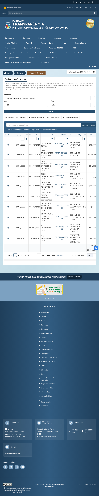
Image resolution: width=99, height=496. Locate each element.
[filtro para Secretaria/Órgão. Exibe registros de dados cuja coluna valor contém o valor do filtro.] (76, 138)
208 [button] (48, 255)
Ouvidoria (44, 406)
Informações (45, 392)
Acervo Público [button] (52, 57)
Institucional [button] (10, 38)
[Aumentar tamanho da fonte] (84, 2)
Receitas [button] (43, 38)
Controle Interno (46, 349)
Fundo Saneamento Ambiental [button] (47, 53)
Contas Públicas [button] (12, 43)
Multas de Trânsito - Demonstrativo (48, 401)
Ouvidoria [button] (44, 62)
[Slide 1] (48, 297)
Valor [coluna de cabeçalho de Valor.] (91, 135)
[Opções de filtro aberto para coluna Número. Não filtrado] (37, 135)
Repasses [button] (74, 38)
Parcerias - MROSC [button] (57, 48)
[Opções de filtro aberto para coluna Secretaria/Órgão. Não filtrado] (85, 135)
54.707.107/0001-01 (61, 185)
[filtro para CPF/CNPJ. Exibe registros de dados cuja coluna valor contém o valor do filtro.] (59, 138)
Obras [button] (64, 43)
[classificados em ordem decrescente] (39, 135)
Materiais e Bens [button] (47, 43)
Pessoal (43, 337)
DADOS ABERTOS (74, 277)
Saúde (43, 374)
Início (7, 73)
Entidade (7, 94)
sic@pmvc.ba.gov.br (12, 453)
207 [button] (43, 255)
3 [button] (21, 255)
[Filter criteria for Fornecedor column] (52, 138)
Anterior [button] (9, 255)
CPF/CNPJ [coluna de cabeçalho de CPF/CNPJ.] (61, 135)
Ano (5, 101)
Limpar (93, 125)
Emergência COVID (48, 388)
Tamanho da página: (78, 255)
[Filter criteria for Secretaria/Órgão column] (84, 138)
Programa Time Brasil (48, 384)
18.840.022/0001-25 (62, 206)
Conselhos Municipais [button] (33, 48)
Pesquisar (85, 125)
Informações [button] (34, 57)
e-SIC (43, 366)
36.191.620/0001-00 (61, 227)
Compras (20, 73)
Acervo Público (46, 396)
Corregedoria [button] (11, 48)
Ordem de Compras (36, 73)
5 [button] (28, 255)
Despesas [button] (58, 38)
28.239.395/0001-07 (62, 166)
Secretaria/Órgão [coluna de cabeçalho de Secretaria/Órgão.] (76, 135)
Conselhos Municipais (49, 357)
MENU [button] (66, 7)
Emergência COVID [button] (13, 57)
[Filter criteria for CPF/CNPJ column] (67, 138)
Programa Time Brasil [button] (75, 53)
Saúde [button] (25, 53)
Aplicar (49, 111)
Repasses (44, 329)
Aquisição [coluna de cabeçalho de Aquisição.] (19, 135)
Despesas (44, 325)
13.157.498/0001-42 (61, 154)
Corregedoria (45, 353)
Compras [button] (27, 38)
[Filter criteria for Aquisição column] (26, 138)
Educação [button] (10, 53)
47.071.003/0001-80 (61, 144)
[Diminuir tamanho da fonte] (78, 2)
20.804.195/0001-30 (62, 196)
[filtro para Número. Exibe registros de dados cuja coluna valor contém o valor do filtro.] (32, 138)
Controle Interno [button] (82, 43)
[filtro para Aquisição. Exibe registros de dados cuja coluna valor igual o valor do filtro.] (16, 138)
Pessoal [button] (30, 43)
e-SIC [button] (75, 48)
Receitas (44, 321)
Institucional (45, 312)
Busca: (4, 13)
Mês (52, 101)
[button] (92, 98)
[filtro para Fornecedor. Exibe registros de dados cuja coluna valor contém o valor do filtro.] (45, 138)
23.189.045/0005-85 (62, 176)
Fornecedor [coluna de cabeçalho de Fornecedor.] (46, 135)
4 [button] (25, 255)
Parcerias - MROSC (48, 361)
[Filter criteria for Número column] (38, 138)
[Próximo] (53, 298)
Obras (43, 345)
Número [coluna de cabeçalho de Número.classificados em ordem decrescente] (32, 135)
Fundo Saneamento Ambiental (48, 379)
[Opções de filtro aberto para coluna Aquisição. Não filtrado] (27, 135)
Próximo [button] (60, 255)
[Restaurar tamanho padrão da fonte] (82, 2)
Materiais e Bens (47, 341)
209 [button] (53, 255)
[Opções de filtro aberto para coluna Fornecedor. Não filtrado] (53, 135)
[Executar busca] (94, 13)
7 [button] (35, 255)
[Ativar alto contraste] (75, 2)
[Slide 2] (50, 297)
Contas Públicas (46, 333)
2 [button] (18, 255)
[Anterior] (45, 298)
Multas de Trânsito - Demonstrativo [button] (19, 62)
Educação (44, 370)
